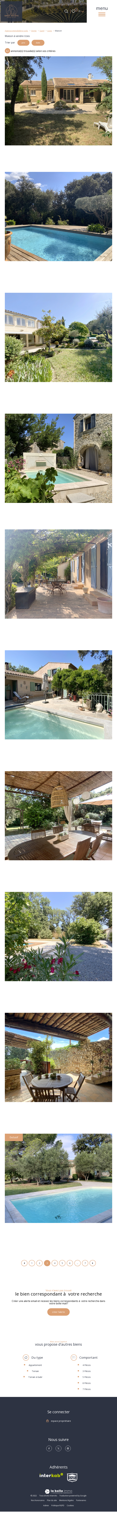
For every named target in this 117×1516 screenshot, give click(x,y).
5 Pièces (87, 1381)
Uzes (49, 30)
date (39, 42)
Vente (34, 30)
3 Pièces (87, 1375)
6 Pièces (87, 1387)
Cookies (70, 1510)
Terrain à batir (35, 1381)
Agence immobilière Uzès (16, 30)
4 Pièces (87, 1369)
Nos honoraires (37, 1505)
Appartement (35, 1369)
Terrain (35, 1375)
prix (24, 42)
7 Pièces (87, 1393)
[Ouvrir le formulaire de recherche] (66, 11)
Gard (42, 30)
